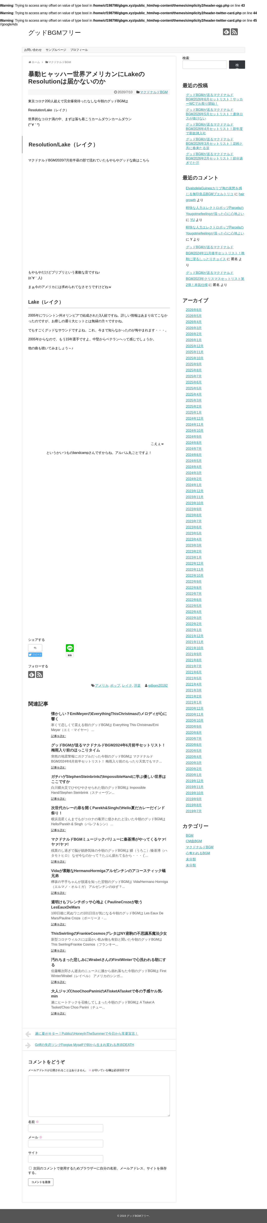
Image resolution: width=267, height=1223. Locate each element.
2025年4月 (194, 394)
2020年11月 (195, 714)
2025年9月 (194, 364)
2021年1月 (194, 702)
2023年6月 (194, 527)
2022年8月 (194, 587)
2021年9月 (194, 654)
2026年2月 (194, 334)
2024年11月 (195, 424)
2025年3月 (194, 400)
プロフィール (79, 49)
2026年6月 (194, 310)
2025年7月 (194, 376)
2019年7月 (194, 811)
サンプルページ (56, 49)
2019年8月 (194, 805)
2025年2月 (194, 406)
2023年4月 (194, 539)
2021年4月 (194, 684)
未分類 (191, 859)
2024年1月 (194, 485)
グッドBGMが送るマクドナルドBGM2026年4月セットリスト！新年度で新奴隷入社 (214, 129)
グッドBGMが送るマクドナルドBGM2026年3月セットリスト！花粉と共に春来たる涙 (214, 143)
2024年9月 (194, 436)
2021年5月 (194, 678)
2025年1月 (194, 412)
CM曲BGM (194, 841)
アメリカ (101, 685)
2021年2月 (194, 696)
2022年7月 (194, 593)
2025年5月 (194, 388)
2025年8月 (194, 370)
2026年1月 (194, 340)
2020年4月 (194, 757)
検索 (186, 58)
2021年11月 (195, 642)
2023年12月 (195, 491)
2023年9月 (194, 509)
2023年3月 (194, 545)
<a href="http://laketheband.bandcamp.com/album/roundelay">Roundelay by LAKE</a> (99, 215)
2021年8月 (194, 660)
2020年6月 (194, 744)
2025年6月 (194, 382)
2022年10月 (195, 575)
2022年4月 (194, 612)
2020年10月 (195, 720)
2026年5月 (194, 316)
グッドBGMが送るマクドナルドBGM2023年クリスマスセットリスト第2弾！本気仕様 (215, 279)
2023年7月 (194, 521)
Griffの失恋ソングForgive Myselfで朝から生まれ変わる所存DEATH (79, 1045)
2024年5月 (194, 461)
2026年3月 (194, 328)
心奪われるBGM (198, 853)
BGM (189, 835)
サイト (33, 1152)
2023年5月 (194, 533)
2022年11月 (195, 569)
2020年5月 (194, 751)
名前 (33, 1122)
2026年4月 (194, 322)
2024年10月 (195, 430)
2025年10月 (195, 358)
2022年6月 (194, 600)
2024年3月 (194, 473)
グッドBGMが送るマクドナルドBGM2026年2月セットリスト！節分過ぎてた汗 (214, 158)
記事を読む (58, 736)
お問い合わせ (33, 49)
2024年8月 (194, 442)
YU (192, 220)
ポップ (115, 685)
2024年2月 (194, 479)
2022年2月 (194, 624)
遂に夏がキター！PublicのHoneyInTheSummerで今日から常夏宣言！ (81, 1034)
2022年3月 (194, 618)
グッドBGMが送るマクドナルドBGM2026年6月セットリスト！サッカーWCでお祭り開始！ (214, 99)
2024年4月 (194, 467)
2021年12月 (195, 636)
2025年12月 (195, 346)
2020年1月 (194, 775)
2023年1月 (194, 557)
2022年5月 (194, 606)
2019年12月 (195, 781)
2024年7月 (194, 449)
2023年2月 (194, 551)
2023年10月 (195, 503)
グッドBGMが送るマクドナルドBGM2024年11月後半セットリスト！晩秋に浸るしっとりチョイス (215, 253)
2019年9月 (194, 799)
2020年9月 (194, 726)
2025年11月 (195, 352)
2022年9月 (194, 581)
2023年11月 (195, 497)
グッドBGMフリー (54, 32)
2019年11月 (195, 787)
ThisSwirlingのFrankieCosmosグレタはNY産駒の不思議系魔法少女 (109, 933)
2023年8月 (194, 515)
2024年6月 (194, 455)
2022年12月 (195, 563)
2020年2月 (194, 769)
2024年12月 (195, 418)
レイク (127, 685)
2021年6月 (194, 672)
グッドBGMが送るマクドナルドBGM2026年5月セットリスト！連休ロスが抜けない (214, 114)
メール (35, 1137)
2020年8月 (194, 732)
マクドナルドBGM (154, 92)
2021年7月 (194, 666)
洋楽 (137, 685)
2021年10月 (195, 648)
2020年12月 (195, 708)
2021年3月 (194, 690)
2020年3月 (194, 763)
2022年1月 (194, 630)
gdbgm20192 (158, 685)
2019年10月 (195, 793)
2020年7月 (194, 738)
